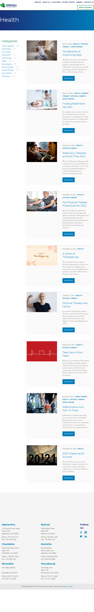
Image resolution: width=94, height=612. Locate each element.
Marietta (46, 566)
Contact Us (89, 2)
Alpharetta (8, 547)
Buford (45, 547)
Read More (68, 79)
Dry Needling (6, 49)
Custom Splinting (8, 46)
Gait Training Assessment (6, 53)
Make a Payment (85, 7)
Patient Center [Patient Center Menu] (68, 2)
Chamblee (8, 566)
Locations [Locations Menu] (56, 2)
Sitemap (63, 609)
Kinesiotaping (6, 64)
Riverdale (8, 586)
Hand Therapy (7, 58)
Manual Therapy (7, 67)
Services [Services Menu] (37, 2)
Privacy (70, 609)
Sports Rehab (6, 73)
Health (4, 61)
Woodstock (48, 586)
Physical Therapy (8, 70)
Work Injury (6, 76)
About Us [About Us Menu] (46, 2)
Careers (79, 2)
